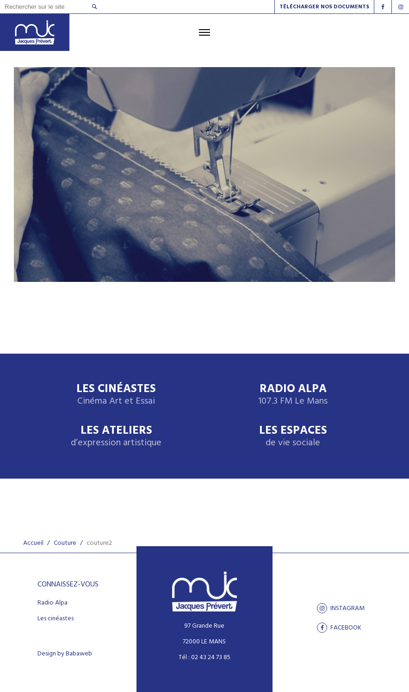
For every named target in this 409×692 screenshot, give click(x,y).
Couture (65, 543)
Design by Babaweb (64, 654)
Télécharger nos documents (324, 7)
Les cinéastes (55, 619)
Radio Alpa (293, 395)
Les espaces (293, 436)
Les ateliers (116, 436)
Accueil (33, 543)
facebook (339, 628)
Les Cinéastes (116, 395)
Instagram (341, 608)
